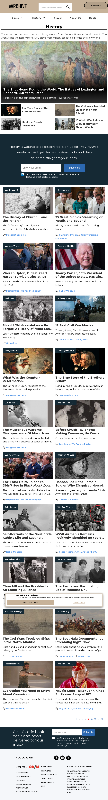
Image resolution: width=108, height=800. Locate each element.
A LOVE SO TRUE (22, 773)
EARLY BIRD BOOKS (23, 777)
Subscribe (95, 5)
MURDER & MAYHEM (23, 784)
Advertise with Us (49, 775)
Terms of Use (46, 779)
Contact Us (46, 771)
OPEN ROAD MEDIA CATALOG (27, 792)
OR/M (43, 786)
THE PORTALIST (22, 788)
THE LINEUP (20, 780)
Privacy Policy (47, 782)
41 (102, 719)
